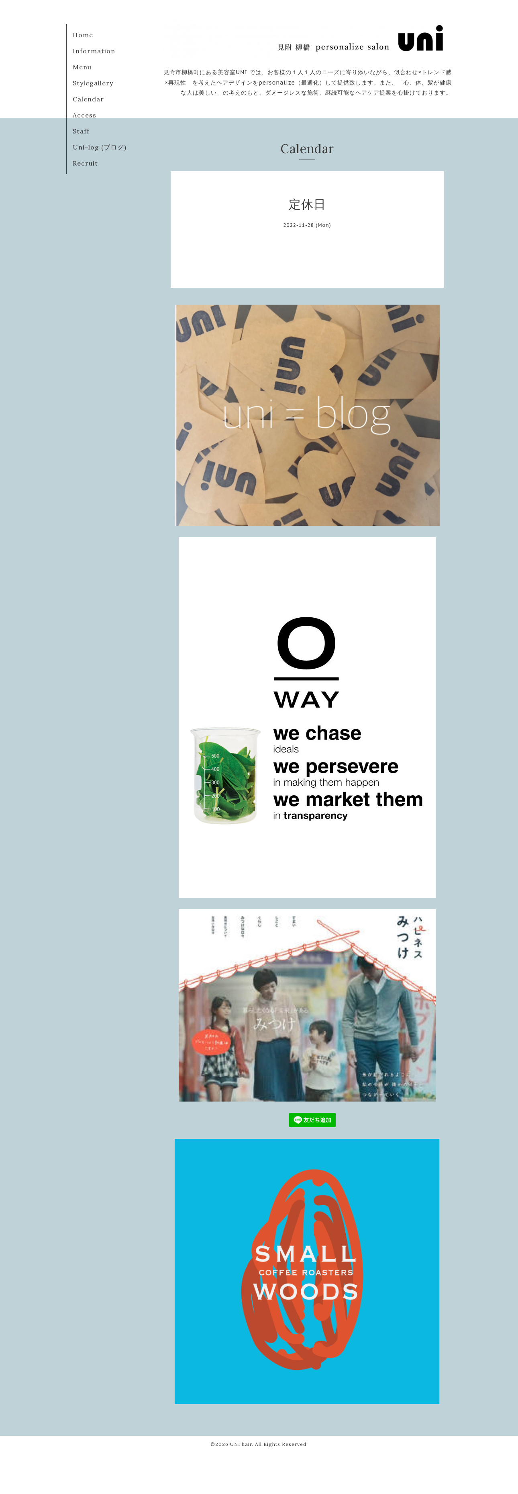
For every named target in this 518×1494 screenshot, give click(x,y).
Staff (81, 131)
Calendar (88, 99)
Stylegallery (93, 83)
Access (84, 115)
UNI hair (241, 1444)
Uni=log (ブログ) (99, 147)
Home (83, 35)
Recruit (85, 163)
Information (94, 51)
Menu (82, 67)
